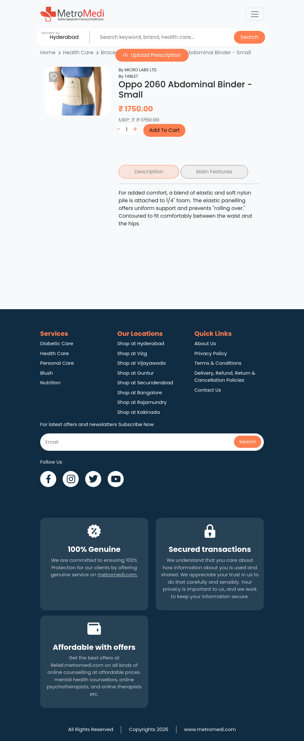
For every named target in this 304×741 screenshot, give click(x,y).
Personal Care (57, 363)
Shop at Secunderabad (145, 382)
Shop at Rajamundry (142, 402)
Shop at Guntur (135, 373)
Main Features (214, 171)
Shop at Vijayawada (141, 363)
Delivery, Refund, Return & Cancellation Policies (224, 377)
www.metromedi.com (210, 729)
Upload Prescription (156, 55)
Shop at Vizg (132, 353)
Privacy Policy (210, 353)
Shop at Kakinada (138, 412)
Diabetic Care (56, 343)
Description (148, 171)
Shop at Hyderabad (140, 343)
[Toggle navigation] (255, 14)
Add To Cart (164, 130)
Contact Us (207, 390)
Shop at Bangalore (139, 392)
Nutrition (50, 382)
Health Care (54, 353)
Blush (46, 373)
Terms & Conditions (217, 363)
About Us (205, 343)
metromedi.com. (118, 574)
